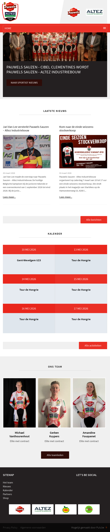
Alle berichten (93, 219)
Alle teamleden (55, 455)
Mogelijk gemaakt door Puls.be (89, 527)
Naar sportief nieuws (24, 82)
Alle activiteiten (93, 345)
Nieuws (7, 486)
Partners (7, 494)
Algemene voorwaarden (33, 527)
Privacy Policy (10, 527)
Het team (8, 482)
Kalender (8, 490)
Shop (6, 498)
